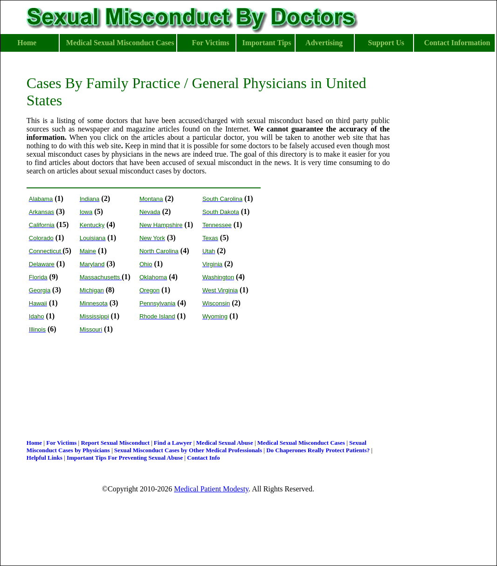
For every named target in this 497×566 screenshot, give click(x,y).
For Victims (61, 442)
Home (34, 442)
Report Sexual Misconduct (115, 442)
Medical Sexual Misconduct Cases (301, 442)
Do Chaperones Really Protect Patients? (318, 450)
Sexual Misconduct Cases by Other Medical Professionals (188, 450)
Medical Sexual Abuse (224, 442)
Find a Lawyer (173, 442)
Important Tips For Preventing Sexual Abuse (125, 457)
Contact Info (203, 457)
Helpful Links (44, 457)
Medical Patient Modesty (211, 489)
